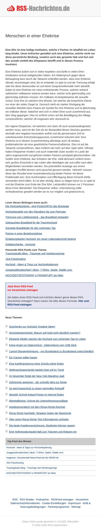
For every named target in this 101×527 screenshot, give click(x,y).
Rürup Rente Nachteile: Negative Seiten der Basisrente (40, 413)
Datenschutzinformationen (25, 503)
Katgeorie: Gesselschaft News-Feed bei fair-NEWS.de (32, 457)
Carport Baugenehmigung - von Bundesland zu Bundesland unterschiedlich (51, 351)
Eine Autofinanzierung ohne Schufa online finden (36, 363)
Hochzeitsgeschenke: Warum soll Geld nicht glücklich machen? (44, 332)
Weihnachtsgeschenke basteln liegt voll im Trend (36, 369)
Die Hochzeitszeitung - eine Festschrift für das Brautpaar (37, 206)
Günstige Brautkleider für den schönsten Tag (30, 228)
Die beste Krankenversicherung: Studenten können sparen (42, 425)
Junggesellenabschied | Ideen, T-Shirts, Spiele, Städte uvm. (39, 269)
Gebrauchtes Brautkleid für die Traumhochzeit (31, 222)
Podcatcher (42, 499)
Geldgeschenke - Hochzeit (20, 244)
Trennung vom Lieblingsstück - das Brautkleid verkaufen (37, 217)
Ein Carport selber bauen (23, 357)
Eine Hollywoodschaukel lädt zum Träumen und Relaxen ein (43, 431)
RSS (15, 499)
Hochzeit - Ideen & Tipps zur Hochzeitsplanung (31, 264)
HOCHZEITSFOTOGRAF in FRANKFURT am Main (34, 275)
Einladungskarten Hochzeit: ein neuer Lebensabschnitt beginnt (40, 238)
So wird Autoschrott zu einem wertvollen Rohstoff (36, 388)
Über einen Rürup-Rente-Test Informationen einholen (39, 419)
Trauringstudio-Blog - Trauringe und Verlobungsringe (35, 253)
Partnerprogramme (58, 506)
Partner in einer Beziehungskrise (23, 233)
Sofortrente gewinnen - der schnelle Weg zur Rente (38, 382)
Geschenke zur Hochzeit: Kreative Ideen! (32, 326)
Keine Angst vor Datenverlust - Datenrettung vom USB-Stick (43, 345)
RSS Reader (27, 499)
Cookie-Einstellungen (54, 503)
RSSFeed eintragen (62, 499)
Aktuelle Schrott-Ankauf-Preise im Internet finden (36, 394)
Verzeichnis (82, 499)
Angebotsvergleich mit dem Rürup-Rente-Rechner (37, 407)
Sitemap (76, 506)
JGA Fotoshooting (15, 258)
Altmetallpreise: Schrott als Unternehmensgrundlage (38, 400)
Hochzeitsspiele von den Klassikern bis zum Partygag (35, 211)
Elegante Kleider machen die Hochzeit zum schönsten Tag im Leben (47, 339)
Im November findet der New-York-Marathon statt (36, 376)
